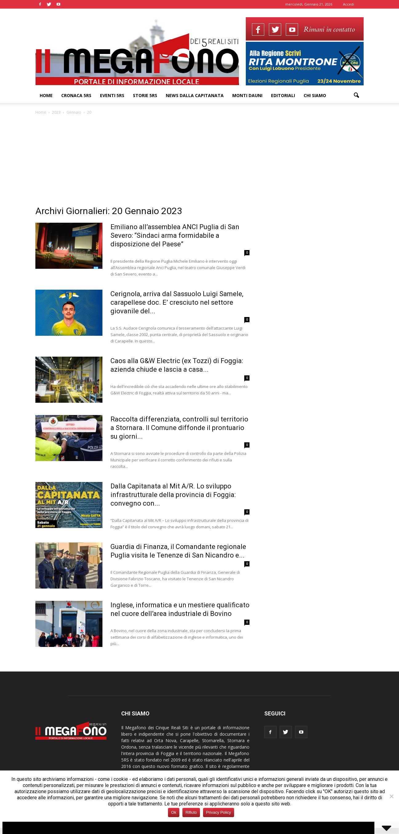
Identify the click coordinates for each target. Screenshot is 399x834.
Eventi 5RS (112, 95)
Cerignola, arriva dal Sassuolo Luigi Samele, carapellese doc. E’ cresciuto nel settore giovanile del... (176, 302)
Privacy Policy (218, 812)
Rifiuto (191, 812)
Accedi (348, 4)
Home (46, 95)
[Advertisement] (199, 162)
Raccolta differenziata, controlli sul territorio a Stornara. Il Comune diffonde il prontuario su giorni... (179, 427)
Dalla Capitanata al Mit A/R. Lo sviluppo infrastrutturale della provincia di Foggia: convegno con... (173, 494)
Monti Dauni (247, 95)
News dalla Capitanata (195, 95)
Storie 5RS (145, 95)
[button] (356, 95)
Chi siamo (315, 95)
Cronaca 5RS (76, 95)
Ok (173, 812)
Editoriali (283, 95)
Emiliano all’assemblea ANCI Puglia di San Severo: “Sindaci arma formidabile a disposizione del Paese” (174, 235)
